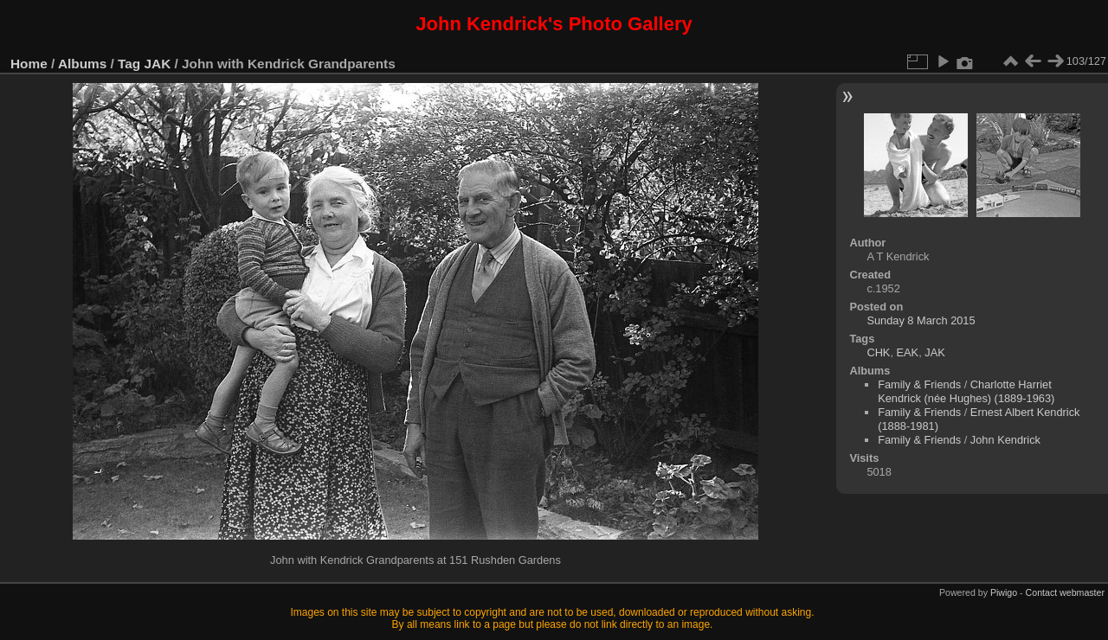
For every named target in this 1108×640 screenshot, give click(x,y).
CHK (878, 352)
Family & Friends (919, 384)
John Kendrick (1005, 439)
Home (29, 63)
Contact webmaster (1065, 592)
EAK (908, 352)
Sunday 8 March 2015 (920, 320)
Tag (129, 63)
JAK (158, 63)
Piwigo (1003, 592)
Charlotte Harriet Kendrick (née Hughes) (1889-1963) (966, 391)
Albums (82, 63)
